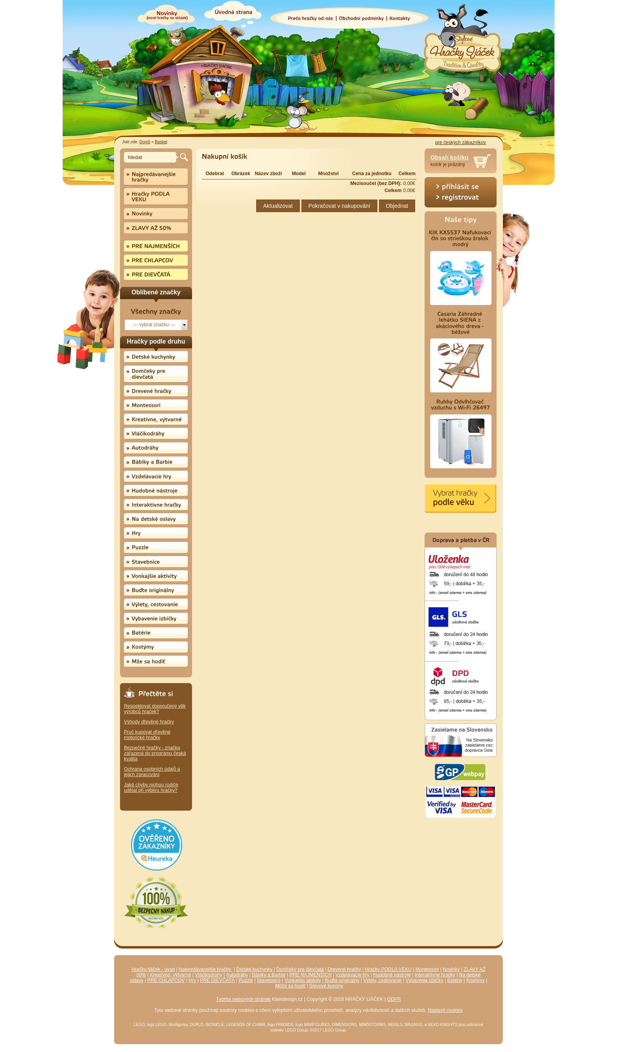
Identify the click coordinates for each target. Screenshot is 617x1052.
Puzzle (246, 980)
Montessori (427, 969)
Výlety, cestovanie (382, 980)
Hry (192, 980)
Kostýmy (475, 980)
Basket (161, 142)
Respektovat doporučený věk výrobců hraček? (155, 708)
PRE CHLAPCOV (166, 980)
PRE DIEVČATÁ (217, 980)
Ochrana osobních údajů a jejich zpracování (152, 771)
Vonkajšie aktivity (302, 980)
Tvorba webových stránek (243, 999)
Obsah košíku (449, 157)
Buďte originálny (342, 980)
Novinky (451, 969)
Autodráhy (237, 975)
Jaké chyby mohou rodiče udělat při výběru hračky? (151, 787)
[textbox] (151, 157)
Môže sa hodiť (290, 986)
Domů (144, 142)
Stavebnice (269, 980)
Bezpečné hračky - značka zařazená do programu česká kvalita (155, 753)
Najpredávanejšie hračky (206, 969)
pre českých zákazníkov (460, 142)
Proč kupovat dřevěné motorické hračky (147, 734)
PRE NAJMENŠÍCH (310, 975)
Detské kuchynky (254, 969)
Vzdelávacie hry (352, 975)
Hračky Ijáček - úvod (153, 969)
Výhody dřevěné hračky (149, 722)
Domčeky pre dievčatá (299, 969)
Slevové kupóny (326, 986)
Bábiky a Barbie (268, 975)
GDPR (394, 999)
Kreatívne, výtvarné (170, 975)
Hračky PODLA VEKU (388, 969)
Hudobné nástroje (392, 975)
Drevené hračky (344, 969)
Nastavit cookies (445, 1010)
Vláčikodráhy (208, 975)
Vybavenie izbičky (424, 980)
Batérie (454, 980)
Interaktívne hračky (435, 975)
